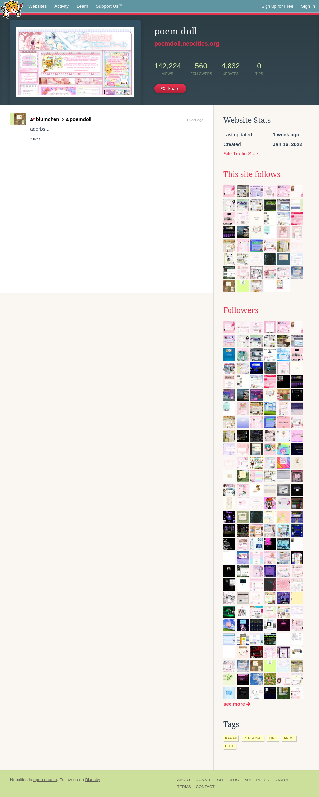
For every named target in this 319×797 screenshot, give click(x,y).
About (184, 780)
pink (273, 738)
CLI (220, 780)
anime (289, 738)
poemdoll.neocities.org (186, 43)
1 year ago (194, 120)
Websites (37, 6)
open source (45, 779)
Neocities (19, 779)
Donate (204, 780)
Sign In (308, 6)
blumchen (44, 119)
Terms (184, 786)
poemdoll (78, 119)
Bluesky (92, 779)
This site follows (251, 174)
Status (281, 780)
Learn (82, 6)
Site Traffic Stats (241, 153)
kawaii (231, 738)
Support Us (109, 6)
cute (229, 746)
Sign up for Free (277, 6)
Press (262, 780)
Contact (205, 786)
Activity (61, 6)
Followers (240, 310)
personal (252, 738)
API (247, 780)
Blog (234, 780)
